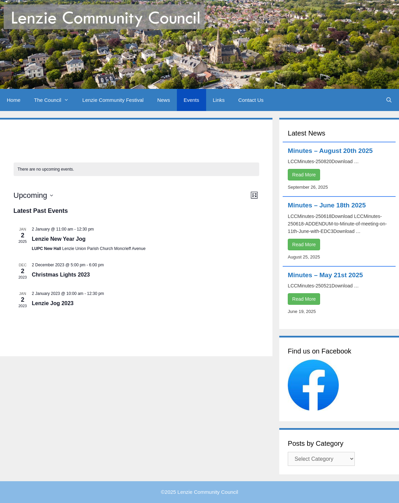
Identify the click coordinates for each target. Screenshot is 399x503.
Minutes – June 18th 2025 (327, 205)
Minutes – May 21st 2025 (325, 275)
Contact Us (251, 100)
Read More (304, 174)
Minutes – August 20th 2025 (330, 150)
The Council (55, 100)
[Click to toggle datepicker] (33, 195)
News (163, 100)
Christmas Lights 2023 (61, 275)
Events (191, 100)
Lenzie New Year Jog (59, 239)
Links (219, 100)
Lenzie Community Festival (113, 100)
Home (13, 100)
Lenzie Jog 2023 (53, 303)
